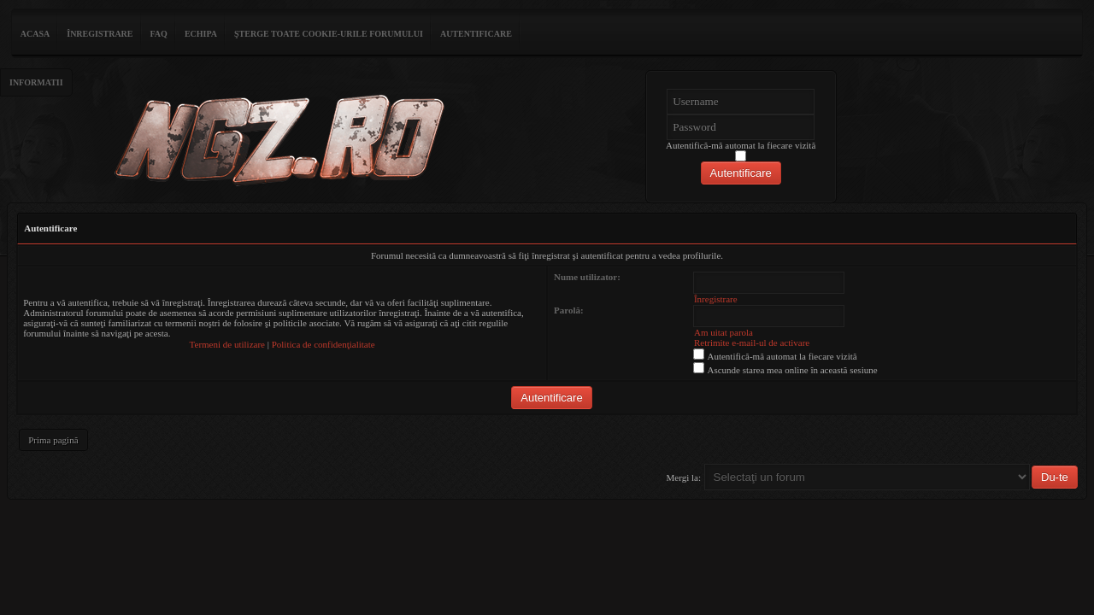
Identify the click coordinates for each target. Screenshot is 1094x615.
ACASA (35, 33)
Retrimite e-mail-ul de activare (751, 342)
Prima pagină (53, 440)
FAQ (159, 33)
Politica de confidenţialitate (323, 344)
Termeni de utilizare (227, 344)
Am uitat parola (723, 332)
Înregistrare (99, 33)
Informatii (36, 82)
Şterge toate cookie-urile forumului (328, 33)
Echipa (201, 33)
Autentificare (476, 33)
